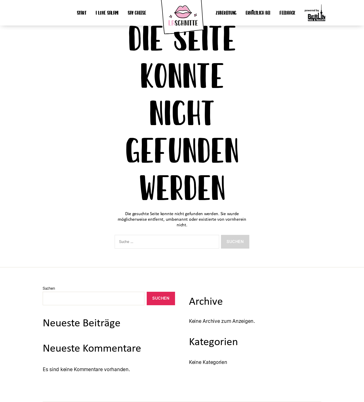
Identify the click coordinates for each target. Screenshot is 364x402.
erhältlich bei (258, 12)
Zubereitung (226, 12)
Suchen (49, 288)
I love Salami (107, 12)
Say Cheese (137, 12)
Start (81, 12)
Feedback (287, 12)
